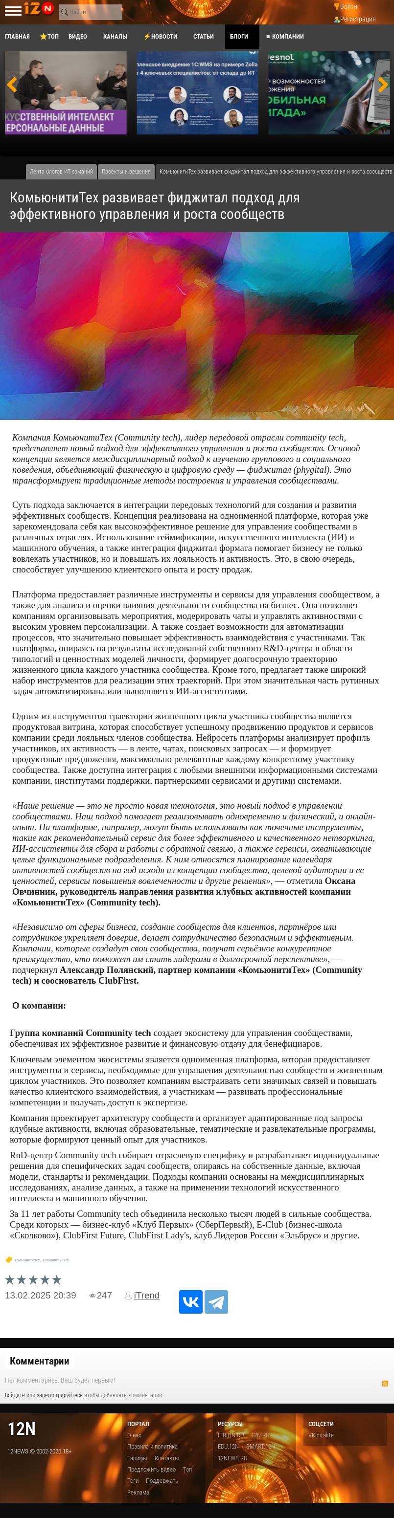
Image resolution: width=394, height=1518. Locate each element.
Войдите (15, 1395)
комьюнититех (27, 1260)
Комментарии (40, 1361)
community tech (56, 1260)
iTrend (147, 1295)
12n (21, 1428)
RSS (385, 1383)
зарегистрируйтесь (60, 1395)
